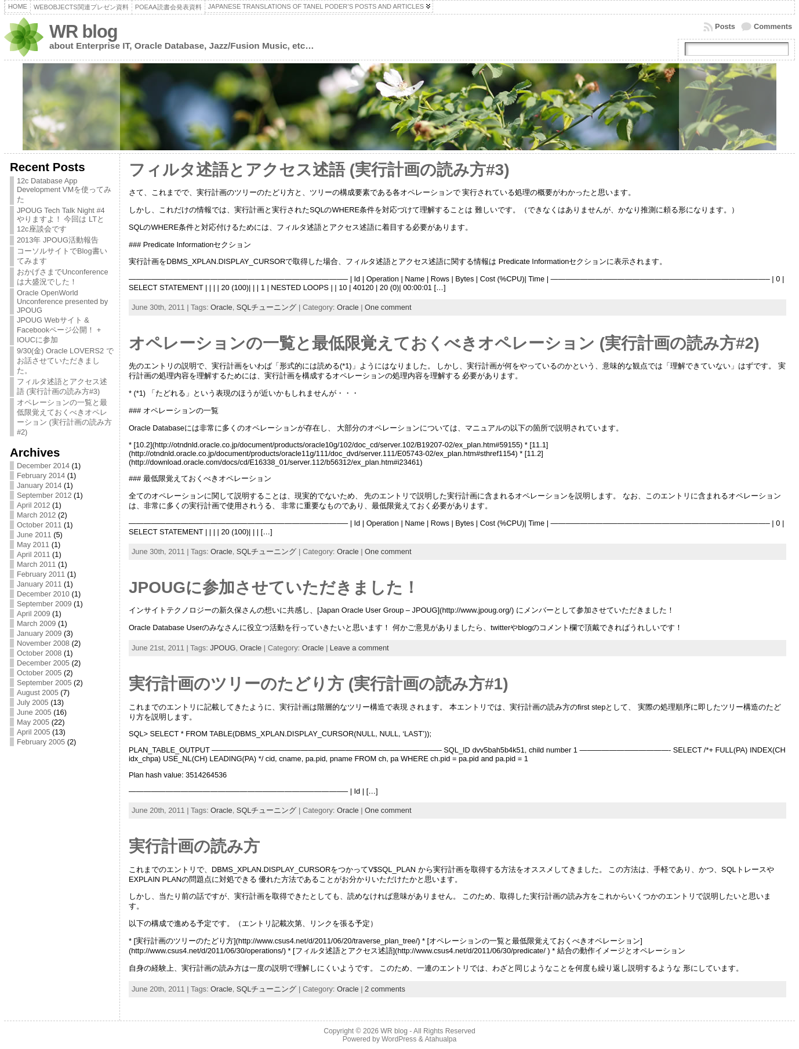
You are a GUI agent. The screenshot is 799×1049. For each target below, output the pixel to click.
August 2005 (38, 692)
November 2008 (43, 643)
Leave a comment (359, 647)
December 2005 (43, 663)
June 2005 (34, 712)
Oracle (221, 307)
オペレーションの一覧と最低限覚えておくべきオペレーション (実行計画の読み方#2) (444, 343)
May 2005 (33, 722)
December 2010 (43, 593)
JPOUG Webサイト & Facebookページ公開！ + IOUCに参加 (59, 330)
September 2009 (44, 603)
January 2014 (39, 485)
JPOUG (222, 647)
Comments (773, 26)
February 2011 (41, 574)
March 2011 (36, 564)
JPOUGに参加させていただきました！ (274, 587)
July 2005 (33, 702)
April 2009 (33, 613)
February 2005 (41, 741)
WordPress (399, 1039)
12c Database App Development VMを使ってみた (64, 190)
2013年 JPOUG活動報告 (58, 240)
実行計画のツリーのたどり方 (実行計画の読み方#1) (319, 684)
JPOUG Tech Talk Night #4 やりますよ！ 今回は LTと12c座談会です (61, 219)
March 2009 (36, 623)
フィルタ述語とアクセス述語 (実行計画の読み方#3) (319, 170)
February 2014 (41, 475)
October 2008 (39, 653)
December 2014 (43, 465)
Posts (725, 26)
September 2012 (44, 495)
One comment (388, 307)
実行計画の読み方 (194, 846)
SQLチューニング (267, 307)
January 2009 (39, 633)
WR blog (83, 31)
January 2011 (39, 584)
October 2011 (39, 524)
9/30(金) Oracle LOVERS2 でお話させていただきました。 (65, 360)
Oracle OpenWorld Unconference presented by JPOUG (62, 301)
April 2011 (33, 554)
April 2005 (33, 732)
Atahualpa (440, 1039)
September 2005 (44, 682)
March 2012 (36, 515)
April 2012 (33, 505)
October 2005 (39, 672)
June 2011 (34, 534)
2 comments (385, 989)
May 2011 (33, 544)
